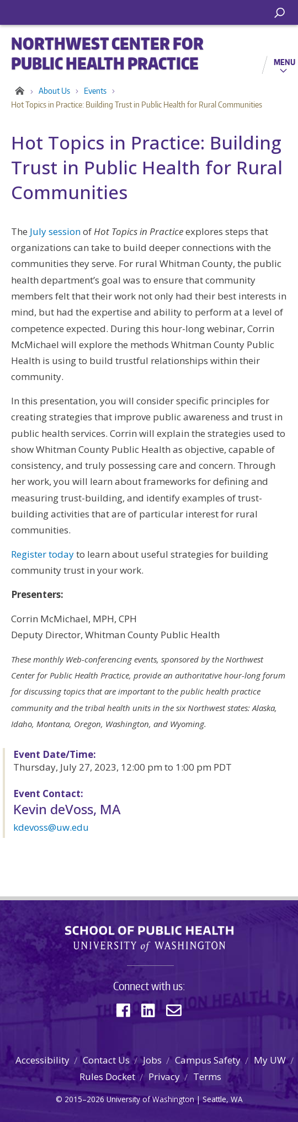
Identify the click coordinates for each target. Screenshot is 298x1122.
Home (18, 91)
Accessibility (42, 1060)
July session (55, 231)
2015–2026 (84, 1099)
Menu (284, 62)
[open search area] (279, 13)
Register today (42, 554)
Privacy (164, 1076)
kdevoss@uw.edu (51, 827)
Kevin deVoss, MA (67, 809)
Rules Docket (107, 1076)
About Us (54, 91)
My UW (270, 1060)
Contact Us (106, 1060)
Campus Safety (208, 1060)
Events (95, 91)
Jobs (152, 1060)
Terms (207, 1076)
